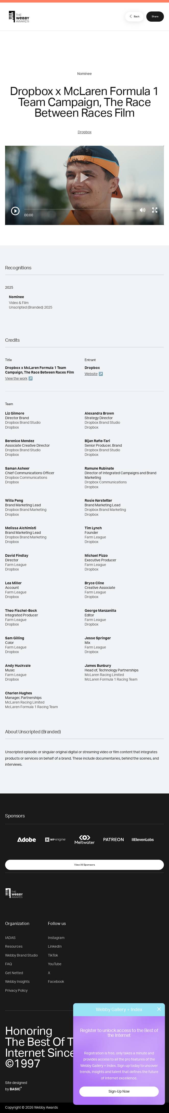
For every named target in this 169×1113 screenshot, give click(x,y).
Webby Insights (17, 982)
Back (133, 16)
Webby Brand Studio (21, 955)
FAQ (8, 964)
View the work (16, 378)
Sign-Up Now (119, 1091)
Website (91, 374)
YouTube (54, 964)
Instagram (56, 938)
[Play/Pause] (15, 211)
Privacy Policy (16, 990)
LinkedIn (55, 946)
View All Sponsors (84, 865)
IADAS (10, 938)
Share (155, 16)
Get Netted (14, 973)
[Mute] (142, 210)
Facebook (56, 982)
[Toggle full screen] (155, 210)
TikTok (53, 955)
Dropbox (85, 132)
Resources (13, 946)
